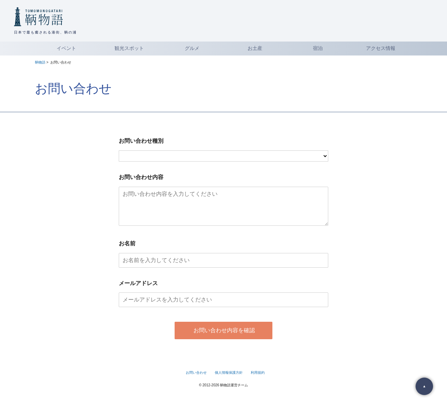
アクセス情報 (380, 48)
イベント (66, 48)
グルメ (192, 48)
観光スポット (129, 48)
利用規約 (258, 379)
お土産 (255, 48)
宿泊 (318, 48)
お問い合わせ (196, 379)
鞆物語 (40, 62)
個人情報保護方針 (229, 379)
